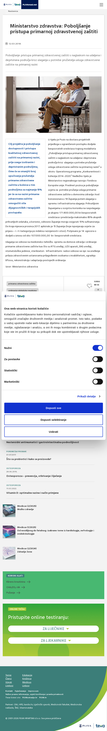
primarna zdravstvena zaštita (21, 283)
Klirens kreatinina (15, 581)
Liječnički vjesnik (42, 704)
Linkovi (25, 685)
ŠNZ (17, 708)
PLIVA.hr (43, 697)
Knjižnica (26, 678)
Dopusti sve (53, 407)
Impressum (33, 691)
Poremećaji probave (16, 452)
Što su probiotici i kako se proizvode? (28, 459)
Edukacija (27, 675)
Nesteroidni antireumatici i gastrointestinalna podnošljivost (42, 442)
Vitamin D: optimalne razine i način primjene (32, 492)
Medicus (26, 682)
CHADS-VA (13, 587)
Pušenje (10, 592)
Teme (8, 675)
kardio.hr (28, 704)
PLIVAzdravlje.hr (29, 697)
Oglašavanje (20, 691)
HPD (21, 704)
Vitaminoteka (26, 708)
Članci (8, 678)
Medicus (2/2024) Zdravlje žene (20, 553)
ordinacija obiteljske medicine (22, 290)
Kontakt (9, 691)
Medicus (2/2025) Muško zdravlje (19, 510)
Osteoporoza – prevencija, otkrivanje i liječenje (34, 476)
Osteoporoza (13, 468)
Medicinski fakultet (60, 704)
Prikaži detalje (86, 396)
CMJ (16, 704)
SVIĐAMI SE (98, 286)
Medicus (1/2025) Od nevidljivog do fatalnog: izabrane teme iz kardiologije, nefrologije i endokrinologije (48, 532)
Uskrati (53, 431)
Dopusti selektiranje (53, 419)
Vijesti (8, 682)
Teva (7, 697)
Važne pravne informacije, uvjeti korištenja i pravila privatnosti (34, 694)
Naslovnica (13, 11)
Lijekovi (9, 685)
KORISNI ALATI (15, 575)
